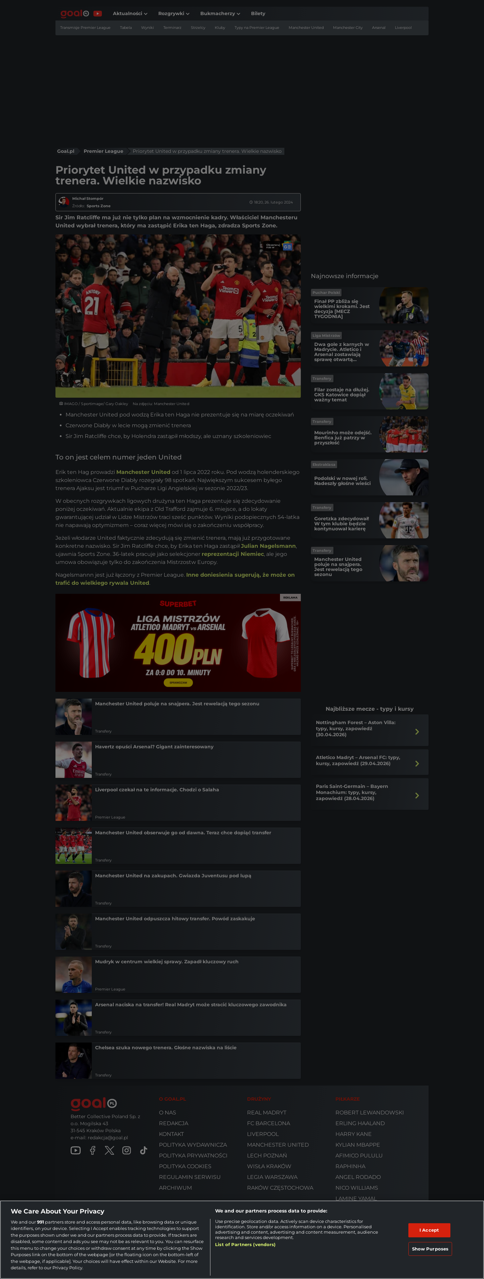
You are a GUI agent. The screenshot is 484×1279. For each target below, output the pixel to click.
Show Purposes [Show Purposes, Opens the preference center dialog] (430, 1248)
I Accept (429, 1230)
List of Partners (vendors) (245, 1244)
